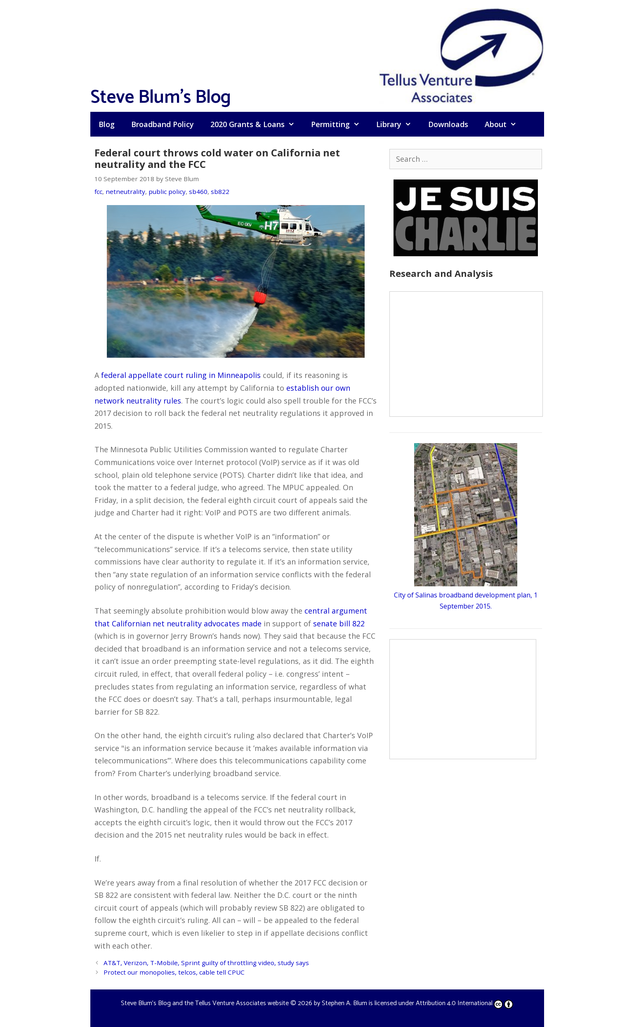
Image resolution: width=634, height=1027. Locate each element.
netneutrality (125, 191)
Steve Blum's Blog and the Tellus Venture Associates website (205, 1003)
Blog (107, 124)
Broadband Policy (162, 124)
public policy (167, 191)
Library (398, 124)
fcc (98, 191)
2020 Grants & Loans (256, 124)
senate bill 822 (339, 623)
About (505, 124)
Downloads (448, 124)
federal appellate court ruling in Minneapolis (181, 375)
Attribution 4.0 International (464, 1003)
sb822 (220, 191)
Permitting (339, 124)
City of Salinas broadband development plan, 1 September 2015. (465, 595)
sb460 (198, 191)
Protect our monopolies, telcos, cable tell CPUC (174, 972)
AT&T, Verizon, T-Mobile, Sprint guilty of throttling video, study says (206, 963)
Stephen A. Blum (344, 1003)
